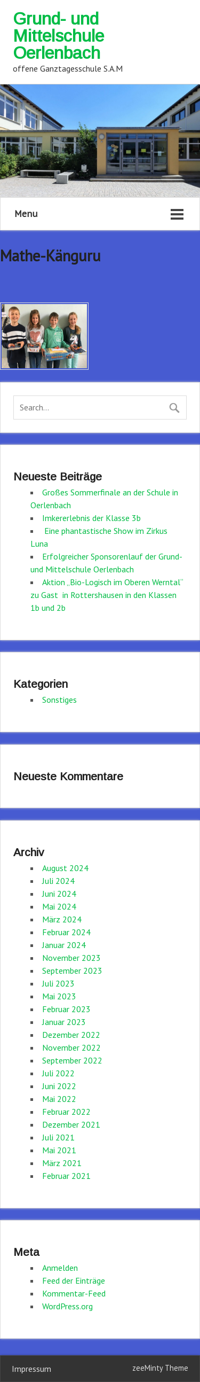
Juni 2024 (59, 893)
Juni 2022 (59, 1086)
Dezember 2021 (71, 1124)
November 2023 (71, 957)
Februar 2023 (66, 1009)
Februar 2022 (66, 1111)
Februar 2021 (66, 1175)
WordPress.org (67, 1306)
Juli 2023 (58, 983)
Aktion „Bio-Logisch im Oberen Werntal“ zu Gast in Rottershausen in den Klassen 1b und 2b (106, 595)
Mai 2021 (59, 1150)
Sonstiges (59, 699)
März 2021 (62, 1163)
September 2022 (72, 1060)
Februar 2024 (66, 932)
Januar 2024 (64, 945)
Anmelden (60, 1267)
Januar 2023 (64, 1021)
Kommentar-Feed (74, 1293)
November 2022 (71, 1047)
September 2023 (72, 970)
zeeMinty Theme (160, 1368)
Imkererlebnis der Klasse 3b (91, 518)
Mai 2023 (59, 996)
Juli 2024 (58, 880)
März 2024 (62, 919)
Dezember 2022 (71, 1034)
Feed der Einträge (73, 1280)
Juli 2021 (58, 1137)
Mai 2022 (59, 1098)
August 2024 (65, 868)
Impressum (31, 1368)
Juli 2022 (58, 1073)
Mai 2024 (59, 906)
